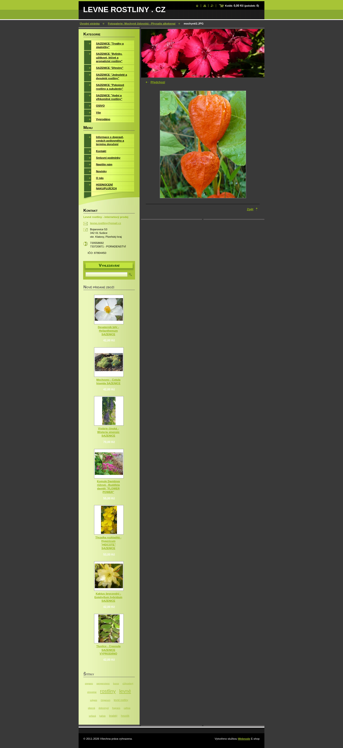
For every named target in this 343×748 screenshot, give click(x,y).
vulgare (93, 700)
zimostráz (91, 692)
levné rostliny (121, 700)
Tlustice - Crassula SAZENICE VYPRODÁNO (108, 650)
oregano (89, 683)
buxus (116, 683)
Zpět (250, 209)
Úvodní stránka (90, 23)
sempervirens (103, 683)
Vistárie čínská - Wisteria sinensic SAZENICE (108, 432)
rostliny (108, 691)
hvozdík (125, 715)
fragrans (116, 708)
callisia (127, 708)
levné (125, 691)
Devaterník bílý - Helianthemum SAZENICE (108, 331)
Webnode (244, 738)
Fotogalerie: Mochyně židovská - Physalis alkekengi (142, 23)
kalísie (102, 716)
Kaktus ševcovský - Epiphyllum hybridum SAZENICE (108, 597)
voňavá (92, 716)
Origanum (105, 700)
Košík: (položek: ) (242, 5)
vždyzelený (127, 683)
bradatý (113, 715)
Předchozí (158, 82)
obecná (91, 708)
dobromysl (104, 708)
